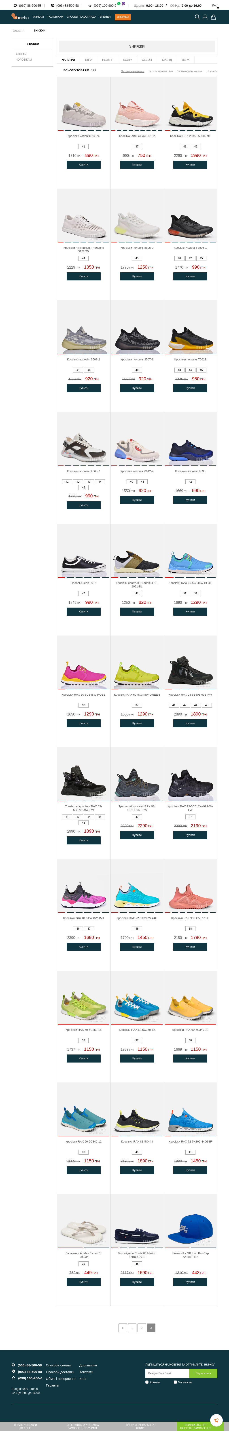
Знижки (123, 17)
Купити (83, 164)
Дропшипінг (88, 1365)
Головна (18, 30)
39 (83, 1263)
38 (195, 593)
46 (83, 822)
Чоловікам (24, 59)
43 (179, 370)
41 (83, 146)
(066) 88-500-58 (30, 5)
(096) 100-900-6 (110, 5)
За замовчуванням (132, 71)
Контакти (86, 1372)
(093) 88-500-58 (67, 5)
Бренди (105, 16)
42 (195, 146)
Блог (83, 1378)
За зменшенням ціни (190, 71)
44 (83, 258)
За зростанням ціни (160, 71)
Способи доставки (60, 1372)
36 (77, 928)
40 (179, 258)
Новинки (212, 71)
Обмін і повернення (61, 1378)
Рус (214, 5)
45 (137, 258)
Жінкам (21, 54)
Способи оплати (58, 1365)
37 (137, 146)
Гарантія (52, 1385)
